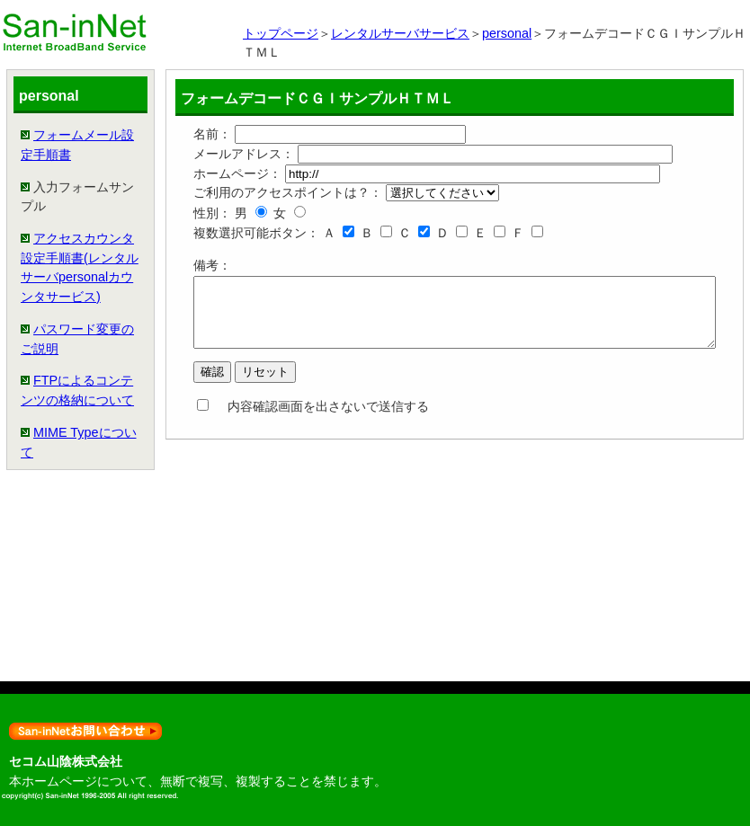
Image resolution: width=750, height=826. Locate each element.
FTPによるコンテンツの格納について (46, 594)
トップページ (280, 33)
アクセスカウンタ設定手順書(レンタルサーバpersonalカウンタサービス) (48, 374)
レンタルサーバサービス (400, 33)
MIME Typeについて (47, 684)
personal (506, 33)
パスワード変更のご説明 (46, 503)
